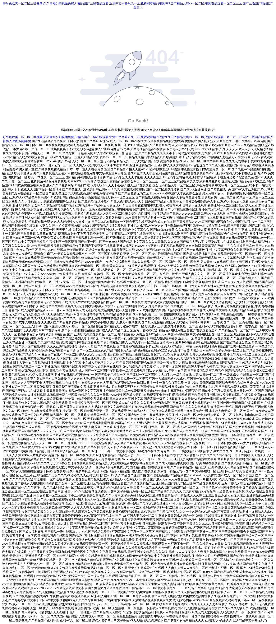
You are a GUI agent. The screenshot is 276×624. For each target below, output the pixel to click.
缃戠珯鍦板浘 (22, 141)
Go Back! (138, 120)
